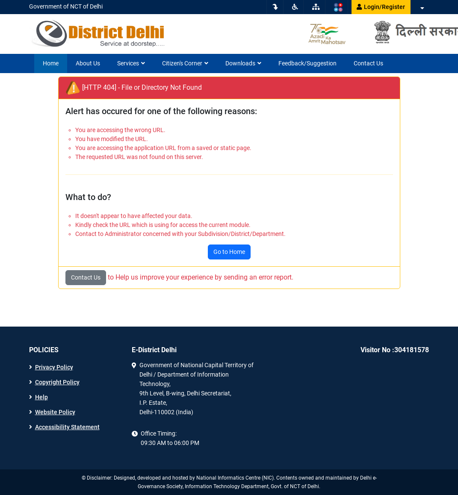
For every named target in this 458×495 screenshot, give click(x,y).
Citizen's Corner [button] (185, 63)
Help (41, 397)
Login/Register (381, 6)
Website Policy (55, 412)
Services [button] (131, 63)
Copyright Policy (57, 382)
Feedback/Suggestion (307, 63)
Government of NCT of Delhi (66, 6)
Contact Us (368, 63)
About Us (88, 63)
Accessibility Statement (67, 427)
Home (51, 63)
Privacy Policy (54, 367)
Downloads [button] (243, 63)
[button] (421, 8)
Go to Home (229, 251)
